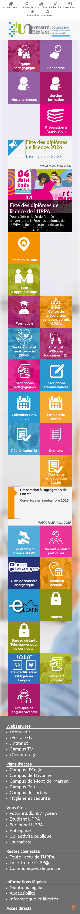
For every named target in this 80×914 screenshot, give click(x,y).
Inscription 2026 (44, 156)
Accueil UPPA (10, 7)
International (70, 7)
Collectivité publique (31, 836)
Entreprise (20, 830)
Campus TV (21, 749)
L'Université (26, 7)
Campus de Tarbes (28, 792)
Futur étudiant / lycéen (33, 813)
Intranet (19, 743)
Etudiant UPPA (25, 819)
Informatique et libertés (34, 899)
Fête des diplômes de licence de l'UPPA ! (34, 208)
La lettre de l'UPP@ (29, 862)
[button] (33, 230)
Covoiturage (23, 754)
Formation (41, 7)
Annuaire (20, 731)
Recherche (55, 7)
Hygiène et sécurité (30, 798)
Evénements (47, 15)
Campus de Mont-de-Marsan (39, 781)
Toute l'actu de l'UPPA (32, 857)
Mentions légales (27, 887)
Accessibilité (22, 893)
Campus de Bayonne (31, 775)
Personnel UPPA (26, 824)
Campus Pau (22, 786)
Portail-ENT (23, 737)
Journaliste (21, 842)
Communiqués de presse (35, 868)
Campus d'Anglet (27, 769)
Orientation (32, 15)
